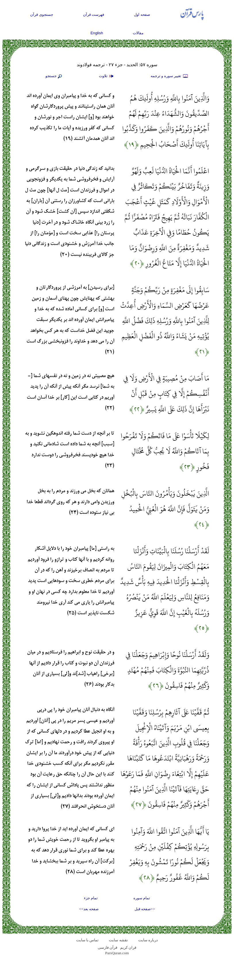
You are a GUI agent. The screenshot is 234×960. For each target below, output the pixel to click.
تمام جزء (91, 898)
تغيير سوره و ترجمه (170, 76)
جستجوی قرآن (41, 14)
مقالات (138, 33)
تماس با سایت (87, 940)
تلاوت (107, 76)
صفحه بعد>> (89, 909)
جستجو (54, 76)
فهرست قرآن (93, 14)
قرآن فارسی (107, 947)
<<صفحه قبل (145, 909)
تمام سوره (141, 898)
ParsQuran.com (117, 953)
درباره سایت (148, 940)
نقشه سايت (118, 940)
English (97, 33)
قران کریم (128, 947)
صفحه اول (142, 14)
